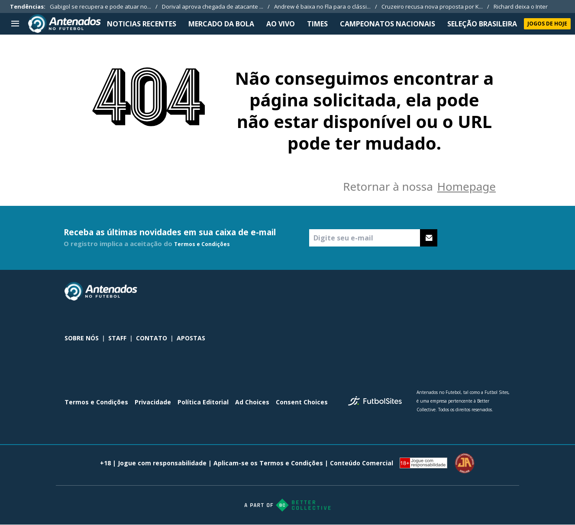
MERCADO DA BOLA (221, 24)
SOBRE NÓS (82, 338)
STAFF (117, 338)
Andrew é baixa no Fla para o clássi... (322, 6)
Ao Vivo (280, 24)
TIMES (317, 24)
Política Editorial (203, 402)
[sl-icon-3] (505, 291)
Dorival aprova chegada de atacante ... (212, 6)
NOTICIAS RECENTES (141, 24)
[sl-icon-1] (467, 291)
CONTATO (151, 338)
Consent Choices (302, 402)
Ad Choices (252, 402)
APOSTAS (191, 338)
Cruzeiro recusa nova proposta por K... (432, 6)
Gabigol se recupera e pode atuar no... (100, 6)
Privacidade (153, 402)
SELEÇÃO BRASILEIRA (482, 24)
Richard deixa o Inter (521, 6)
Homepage (466, 186)
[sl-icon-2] (486, 291)
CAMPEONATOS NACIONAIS (387, 24)
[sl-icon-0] (448, 291)
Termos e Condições (202, 244)
